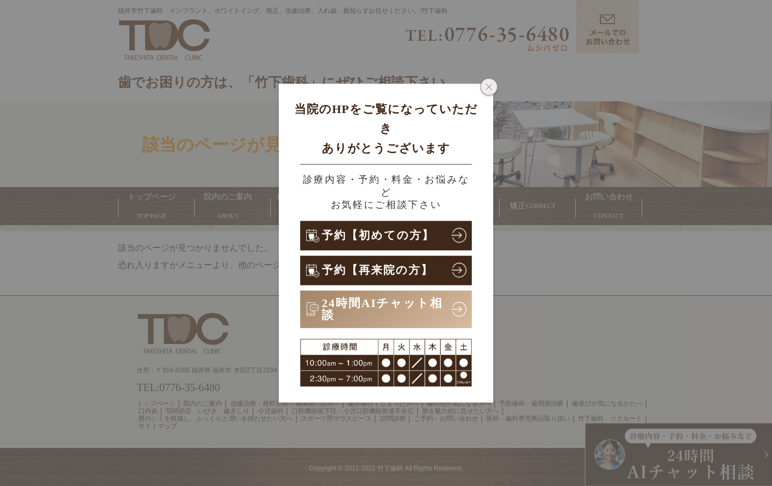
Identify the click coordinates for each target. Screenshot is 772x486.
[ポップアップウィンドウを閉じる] (489, 88)
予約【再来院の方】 (380, 269)
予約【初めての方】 (380, 235)
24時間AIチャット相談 (382, 308)
